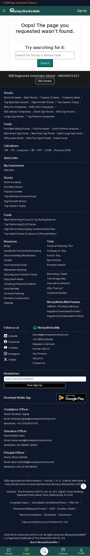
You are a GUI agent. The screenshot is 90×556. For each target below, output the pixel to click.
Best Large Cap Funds (70, 133)
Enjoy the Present (13, 279)
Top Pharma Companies (40, 116)
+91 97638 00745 (27, 423)
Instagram (12, 353)
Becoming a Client (57, 273)
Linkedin (11, 336)
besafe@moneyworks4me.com (50, 334)
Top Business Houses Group (20, 196)
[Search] (44, 551)
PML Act (74, 502)
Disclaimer (50, 514)
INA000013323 (69, 75)
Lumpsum (22, 150)
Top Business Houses (16, 102)
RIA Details (45, 81)
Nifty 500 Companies (41, 106)
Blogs (7, 245)
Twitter (10, 359)
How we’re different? (59, 283)
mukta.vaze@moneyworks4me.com (31, 440)
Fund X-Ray (54, 255)
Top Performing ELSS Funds (20, 224)
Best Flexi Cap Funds (43, 133)
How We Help (11, 288)
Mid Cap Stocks (65, 111)
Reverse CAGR (62, 150)
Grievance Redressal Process (29, 508)
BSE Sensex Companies (17, 111)
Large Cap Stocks (14, 116)
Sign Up (82, 10)
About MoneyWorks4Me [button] (45, 542)
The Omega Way (56, 278)
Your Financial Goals (15, 264)
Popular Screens (50, 97)
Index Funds (61, 138)
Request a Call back (44, 344)
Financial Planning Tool (60, 245)
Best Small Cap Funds (16, 133)
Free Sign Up (34, 385)
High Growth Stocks (43, 102)
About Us (38, 358)
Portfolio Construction (16, 298)
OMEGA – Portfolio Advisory (63, 306)
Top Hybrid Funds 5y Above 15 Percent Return (30, 233)
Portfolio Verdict (56, 264)
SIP (6, 150)
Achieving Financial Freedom (20, 283)
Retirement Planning (15, 269)
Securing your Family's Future (20, 274)
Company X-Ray (56, 250)
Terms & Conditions (30, 514)
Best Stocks (31, 97)
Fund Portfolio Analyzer (65, 128)
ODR (52, 508)
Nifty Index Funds (14, 138)
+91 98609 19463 (26, 445)
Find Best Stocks (13, 186)
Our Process (40, 353)
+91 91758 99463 (26, 466)
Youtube (11, 347)
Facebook (12, 341)
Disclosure (65, 514)
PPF (40, 150)
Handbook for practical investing (22, 250)
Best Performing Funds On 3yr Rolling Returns (30, 219)
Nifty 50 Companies (15, 106)
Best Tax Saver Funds (39, 138)
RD (33, 150)
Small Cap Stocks (44, 111)
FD (12, 150)
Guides (8, 260)
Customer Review (57, 292)
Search (45, 63)
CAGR (48, 150)
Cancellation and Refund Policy (49, 502)
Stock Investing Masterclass (20, 255)
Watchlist (9, 170)
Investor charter (66, 508)
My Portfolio (54, 260)
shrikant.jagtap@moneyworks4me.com (33, 418)
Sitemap (8, 302)
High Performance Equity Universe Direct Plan (29, 229)
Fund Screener (41, 128)
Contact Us (39, 363)
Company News (71, 97)
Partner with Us (41, 348)
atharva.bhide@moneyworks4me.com (32, 462)
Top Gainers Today (68, 102)
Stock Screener (12, 97)
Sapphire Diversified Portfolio (64, 311)
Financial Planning (14, 293)
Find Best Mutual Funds (17, 128)
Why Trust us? (55, 288)
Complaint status (19, 502)
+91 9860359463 (43, 339)
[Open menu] (4, 11)
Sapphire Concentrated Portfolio (65, 316)
